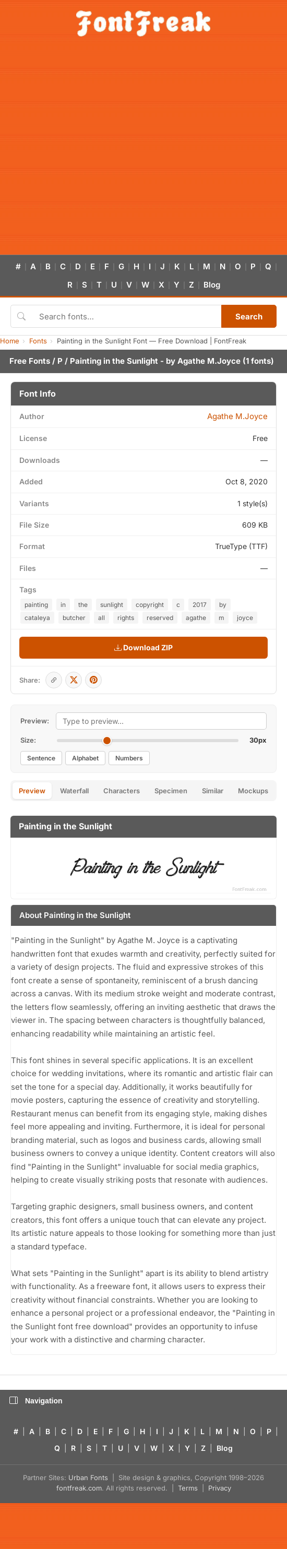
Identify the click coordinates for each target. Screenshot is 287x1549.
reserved (160, 618)
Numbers (129, 758)
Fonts (38, 341)
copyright (150, 605)
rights (125, 618)
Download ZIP (143, 647)
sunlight (111, 605)
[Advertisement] (98, 151)
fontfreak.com (79, 1488)
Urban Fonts (88, 1477)
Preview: (34, 721)
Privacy (219, 1488)
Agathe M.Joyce (209, 361)
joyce (245, 618)
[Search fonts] (126, 316)
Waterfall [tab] (74, 791)
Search (248, 316)
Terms (188, 1488)
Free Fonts (29, 361)
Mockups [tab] (253, 791)
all (101, 618)
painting (36, 605)
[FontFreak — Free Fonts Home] (143, 23)
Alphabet (85, 758)
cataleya (37, 618)
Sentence (41, 758)
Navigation (36, 1400)
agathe (196, 618)
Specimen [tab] (170, 791)
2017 (200, 605)
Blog (212, 285)
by (222, 605)
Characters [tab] (121, 791)
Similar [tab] (212, 791)
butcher (74, 618)
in (63, 605)
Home (9, 341)
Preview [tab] (32, 791)
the (83, 605)
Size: (28, 740)
